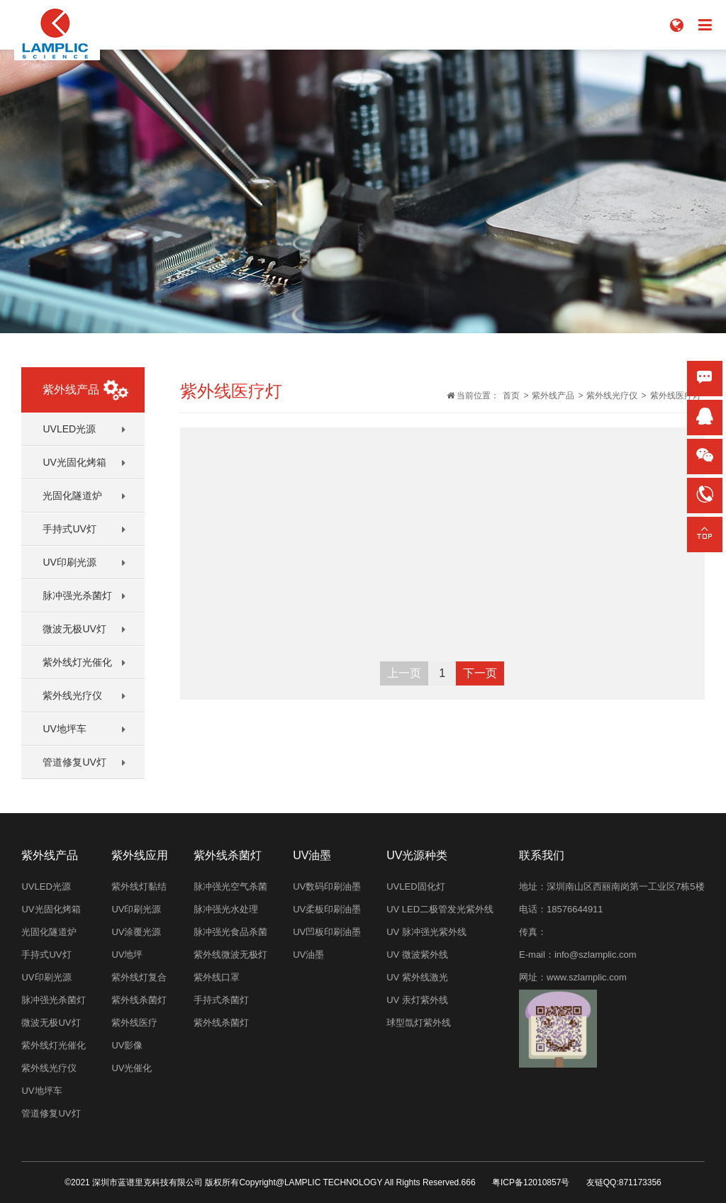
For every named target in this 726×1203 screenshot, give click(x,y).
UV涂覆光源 (136, 932)
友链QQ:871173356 (623, 1182)
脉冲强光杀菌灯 (77, 595)
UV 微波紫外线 (417, 954)
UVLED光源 (69, 429)
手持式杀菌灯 (221, 1000)
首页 (511, 396)
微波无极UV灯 (74, 628)
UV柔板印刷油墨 (327, 909)
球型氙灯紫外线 (418, 1022)
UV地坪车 (64, 728)
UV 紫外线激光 (417, 977)
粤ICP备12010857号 (530, 1182)
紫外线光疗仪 (72, 695)
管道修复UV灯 (74, 762)
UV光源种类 (416, 855)
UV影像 (127, 1045)
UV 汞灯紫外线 (417, 1000)
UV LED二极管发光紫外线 (439, 909)
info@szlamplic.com (595, 954)
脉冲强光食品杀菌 (230, 932)
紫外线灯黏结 (139, 886)
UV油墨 (312, 855)
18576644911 (575, 909)
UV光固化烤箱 (74, 462)
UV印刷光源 (69, 562)
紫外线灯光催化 (77, 662)
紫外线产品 (553, 396)
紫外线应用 (139, 855)
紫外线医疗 (134, 1022)
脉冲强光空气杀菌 (230, 886)
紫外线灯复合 (139, 977)
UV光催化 (131, 1068)
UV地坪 (127, 954)
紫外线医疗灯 (675, 396)
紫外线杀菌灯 (139, 1000)
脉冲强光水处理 (226, 909)
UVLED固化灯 (415, 886)
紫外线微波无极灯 (230, 954)
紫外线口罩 (217, 977)
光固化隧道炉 (72, 495)
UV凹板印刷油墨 (327, 932)
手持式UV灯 (69, 529)
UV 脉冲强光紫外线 (426, 932)
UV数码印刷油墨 (327, 886)
